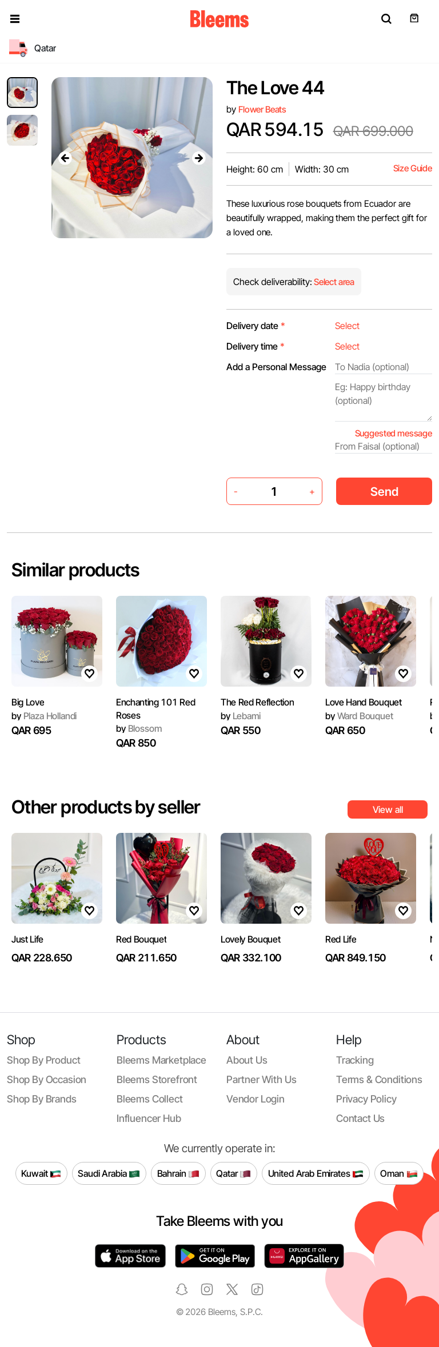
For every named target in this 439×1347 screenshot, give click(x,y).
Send (384, 491)
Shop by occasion (46, 1079)
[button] (15, 19)
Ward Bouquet (359, 715)
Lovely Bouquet (251, 939)
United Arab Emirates (316, 1173)
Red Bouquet (141, 939)
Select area (333, 281)
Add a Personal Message (276, 366)
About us (247, 1060)
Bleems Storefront (157, 1079)
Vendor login (255, 1099)
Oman (398, 1173)
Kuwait (41, 1173)
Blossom (138, 728)
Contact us (360, 1118)
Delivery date (255, 325)
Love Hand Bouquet (363, 702)
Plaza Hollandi (44, 715)
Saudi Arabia (109, 1173)
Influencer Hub (149, 1118)
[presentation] (65, 157)
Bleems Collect (150, 1099)
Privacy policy (366, 1099)
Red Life (340, 939)
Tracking (355, 1060)
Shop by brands (42, 1099)
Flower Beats (262, 109)
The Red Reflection (257, 702)
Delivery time (255, 346)
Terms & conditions (379, 1079)
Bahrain (178, 1173)
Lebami (241, 715)
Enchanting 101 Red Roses (155, 708)
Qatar (233, 1173)
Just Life (27, 939)
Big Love (27, 702)
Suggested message (393, 433)
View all (388, 809)
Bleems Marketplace (161, 1060)
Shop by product (43, 1060)
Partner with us (261, 1079)
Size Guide (412, 168)
